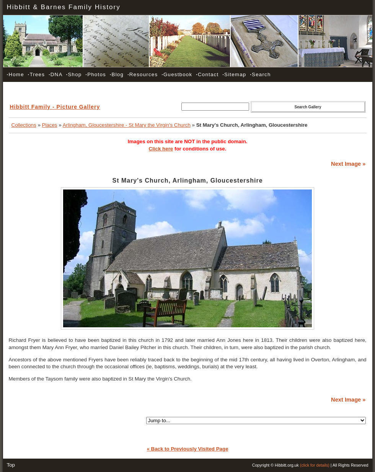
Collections (23, 125)
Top (11, 465)
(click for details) (314, 465)
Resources (142, 74)
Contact (207, 74)
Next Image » (348, 164)
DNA (55, 74)
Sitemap (234, 74)
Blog (117, 74)
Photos (95, 74)
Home (15, 74)
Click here (161, 149)
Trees (36, 74)
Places (49, 125)
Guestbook (176, 74)
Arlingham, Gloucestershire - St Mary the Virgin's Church (127, 125)
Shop (74, 74)
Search (260, 74)
